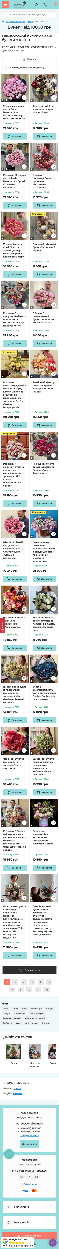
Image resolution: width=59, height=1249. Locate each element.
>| (47, 989)
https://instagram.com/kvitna (21, 1177)
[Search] (5, 14)
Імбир (15, 1008)
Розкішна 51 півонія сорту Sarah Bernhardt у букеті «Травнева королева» (14, 181)
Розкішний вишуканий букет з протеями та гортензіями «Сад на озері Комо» (14, 319)
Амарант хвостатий (34, 1018)
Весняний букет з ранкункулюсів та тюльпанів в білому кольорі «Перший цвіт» (44, 624)
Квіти (30, 21)
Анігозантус (31, 1023)
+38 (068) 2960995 (31, 1128)
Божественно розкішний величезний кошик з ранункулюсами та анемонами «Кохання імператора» (44, 552)
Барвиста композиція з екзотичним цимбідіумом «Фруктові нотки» (43, 837)
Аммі (19, 1023)
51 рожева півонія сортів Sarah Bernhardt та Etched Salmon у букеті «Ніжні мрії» (14, 112)
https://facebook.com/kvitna (36, 1177)
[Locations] (36, 4)
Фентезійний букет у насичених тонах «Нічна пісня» (44, 109)
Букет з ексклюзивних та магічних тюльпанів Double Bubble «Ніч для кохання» (44, 693)
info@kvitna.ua (29, 1184)
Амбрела (7, 1023)
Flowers (17, 1093)
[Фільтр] (2, 625)
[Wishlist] (24, 97)
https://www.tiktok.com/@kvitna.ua (29, 1177)
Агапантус (36, 1008)
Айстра (49, 1008)
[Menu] (5, 4)
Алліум (6, 1013)
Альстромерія (36, 1013)
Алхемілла (19, 1013)
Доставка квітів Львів (13, 21)
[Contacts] (45, 4)
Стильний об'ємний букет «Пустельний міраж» (44, 247)
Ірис (24, 1008)
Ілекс (5, 1008)
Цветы (17, 1088)
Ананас (46, 1023)
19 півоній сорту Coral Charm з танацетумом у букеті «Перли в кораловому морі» (13, 250)
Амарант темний (12, 1018)
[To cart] (15, 136)
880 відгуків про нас (21, 1245)
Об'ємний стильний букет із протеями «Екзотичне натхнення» (43, 181)
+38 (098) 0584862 (31, 1131)
